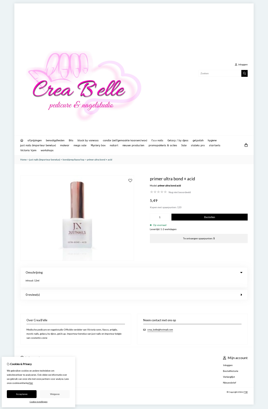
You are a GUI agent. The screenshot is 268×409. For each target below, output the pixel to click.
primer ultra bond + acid (99, 159)
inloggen (241, 64)
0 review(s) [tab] (134, 285)
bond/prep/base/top (73, 159)
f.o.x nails (157, 140)
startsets (214, 145)
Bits (71, 140)
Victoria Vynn (28, 150)
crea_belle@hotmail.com (160, 319)
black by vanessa (88, 140)
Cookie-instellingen (39, 401)
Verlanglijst (229, 366)
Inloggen (228, 355)
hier (31, 383)
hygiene (212, 140)
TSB (246, 382)
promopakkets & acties (163, 145)
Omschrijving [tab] (134, 272)
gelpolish (198, 140)
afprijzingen (35, 140)
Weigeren (55, 394)
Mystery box (98, 145)
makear (64, 145)
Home (23, 159)
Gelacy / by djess (178, 140)
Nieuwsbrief (229, 372)
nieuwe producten (133, 145)
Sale (184, 145)
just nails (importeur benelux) (38, 145)
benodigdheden (55, 140)
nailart (114, 145)
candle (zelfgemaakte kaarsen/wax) (125, 140)
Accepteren (22, 394)
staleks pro (198, 145)
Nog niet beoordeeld (180, 192)
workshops (47, 150)
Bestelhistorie (230, 361)
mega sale (80, 145)
